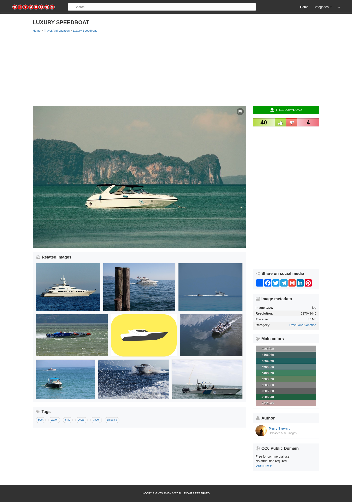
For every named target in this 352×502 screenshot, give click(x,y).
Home (304, 7)
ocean (81, 419)
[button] (338, 7)
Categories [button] (322, 7)
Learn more (264, 465)
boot (40, 419)
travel (96, 419)
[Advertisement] (167, 68)
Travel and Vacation (302, 325)
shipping (112, 419)
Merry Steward (279, 428)
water (54, 419)
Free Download (286, 110)
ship (67, 419)
